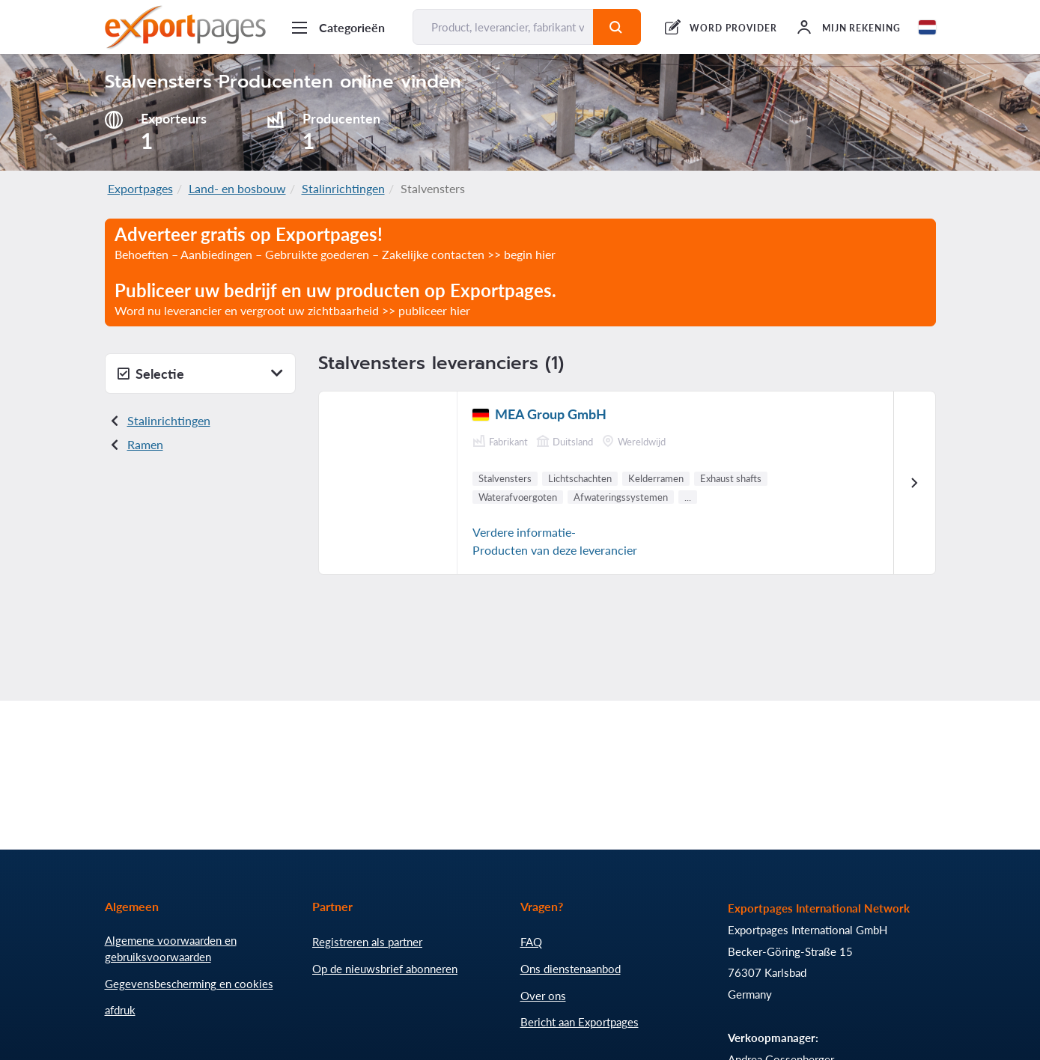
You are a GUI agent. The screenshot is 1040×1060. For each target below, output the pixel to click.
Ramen (145, 444)
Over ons (543, 995)
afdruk (120, 1010)
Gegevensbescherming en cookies (189, 983)
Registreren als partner (367, 941)
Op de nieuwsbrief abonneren (384, 968)
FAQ (531, 941)
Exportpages (140, 188)
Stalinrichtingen (343, 188)
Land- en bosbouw (237, 188)
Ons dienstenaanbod (570, 968)
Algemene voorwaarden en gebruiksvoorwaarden (171, 948)
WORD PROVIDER (733, 28)
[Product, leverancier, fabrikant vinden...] (503, 27)
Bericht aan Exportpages (579, 1022)
